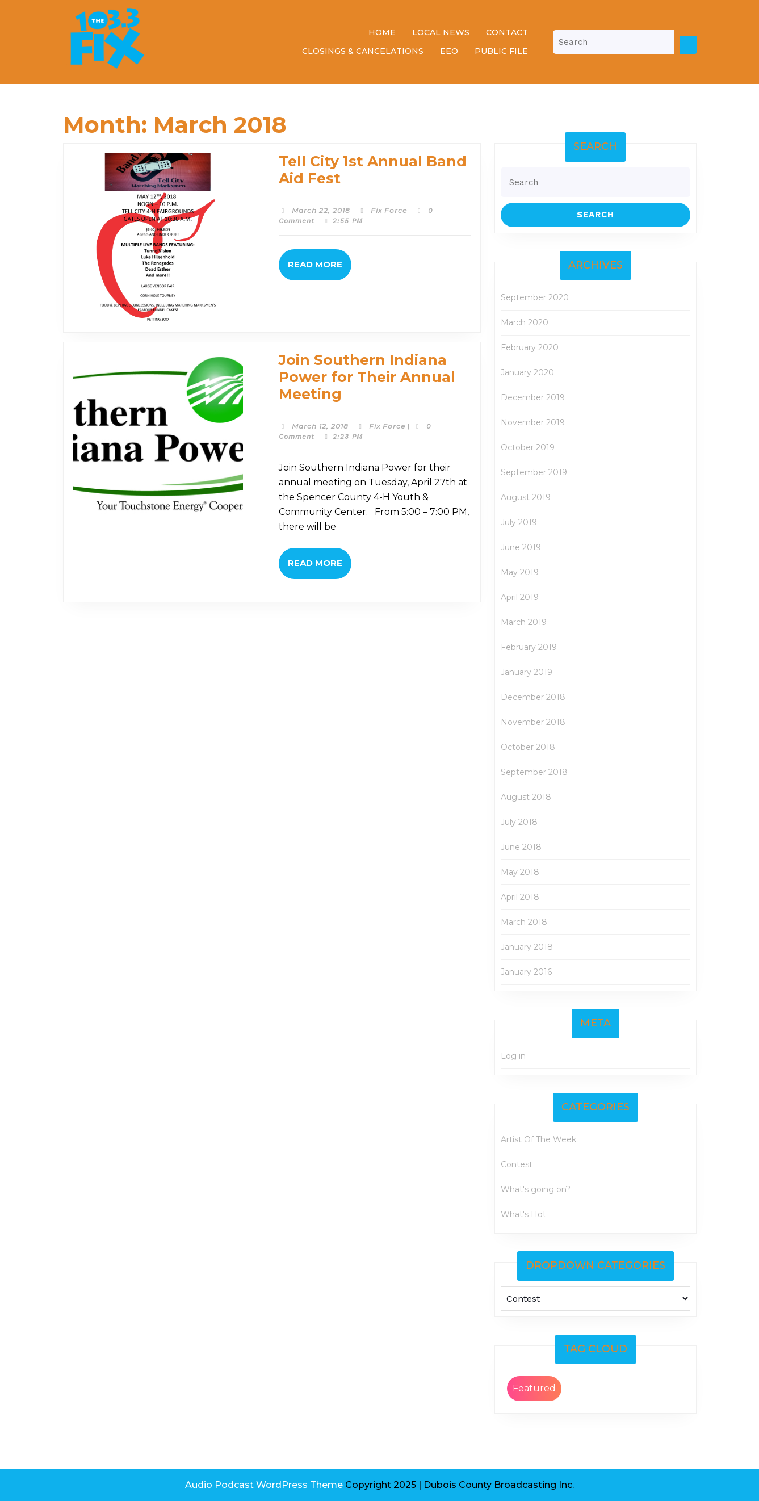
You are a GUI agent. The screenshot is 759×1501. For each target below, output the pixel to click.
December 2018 (533, 697)
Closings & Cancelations (362, 51)
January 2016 (526, 972)
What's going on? (536, 1189)
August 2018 (526, 797)
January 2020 (527, 372)
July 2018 (519, 822)
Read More (319, 269)
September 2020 (535, 297)
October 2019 (528, 447)
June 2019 (521, 547)
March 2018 (524, 922)
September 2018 (534, 772)
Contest (516, 1164)
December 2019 (533, 397)
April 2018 (520, 897)
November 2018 (533, 722)
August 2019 (526, 497)
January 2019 (526, 672)
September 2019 (534, 472)
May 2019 (520, 572)
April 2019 (520, 597)
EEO (449, 51)
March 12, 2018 (320, 426)
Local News (440, 32)
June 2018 (521, 847)
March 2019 (524, 622)
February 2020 (530, 347)
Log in (513, 1056)
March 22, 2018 (321, 210)
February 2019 (529, 647)
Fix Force (389, 210)
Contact (507, 32)
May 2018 (520, 872)
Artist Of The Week (538, 1139)
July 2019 (519, 522)
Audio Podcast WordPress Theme (264, 1484)
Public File (501, 51)
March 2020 (524, 322)
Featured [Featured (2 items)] (534, 1388)
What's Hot (523, 1214)
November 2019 (533, 422)
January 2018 (527, 947)
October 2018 (528, 747)
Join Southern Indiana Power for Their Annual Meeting (367, 376)
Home (382, 32)
